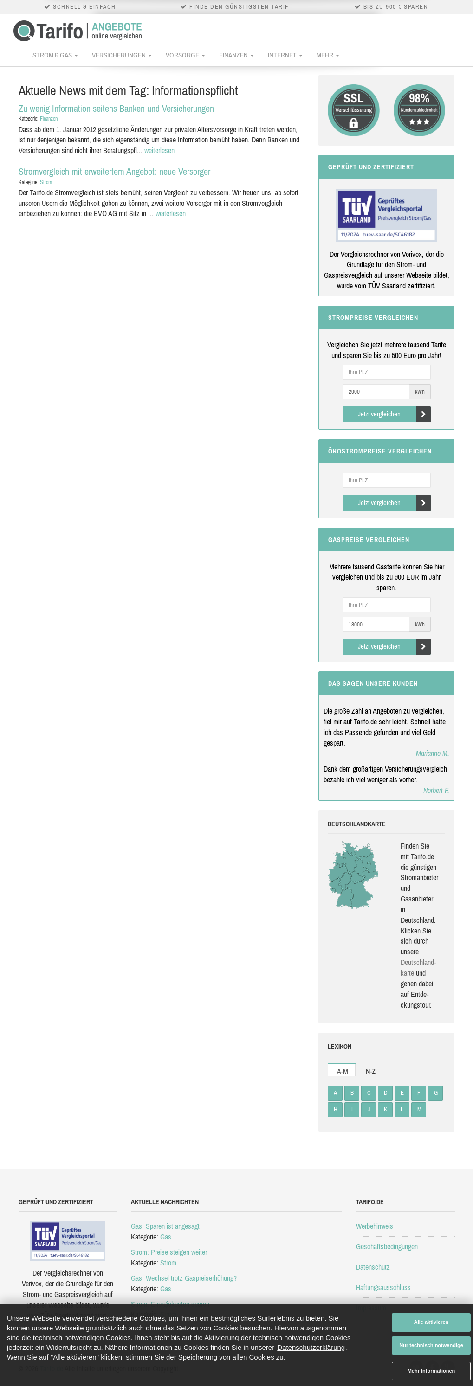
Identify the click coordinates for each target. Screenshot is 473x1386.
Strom (46, 182)
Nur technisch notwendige (431, 1345)
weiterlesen (159, 150)
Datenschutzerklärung (311, 1347)
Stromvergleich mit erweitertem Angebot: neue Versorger (114, 171)
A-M (342, 1071)
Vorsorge (185, 55)
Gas (165, 1237)
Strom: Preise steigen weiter (169, 1252)
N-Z (371, 1071)
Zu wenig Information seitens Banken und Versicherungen (116, 108)
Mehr (328, 55)
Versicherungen (122, 55)
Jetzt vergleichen (394, 414)
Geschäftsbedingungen (387, 1246)
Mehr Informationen (431, 1370)
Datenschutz (373, 1267)
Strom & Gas (55, 55)
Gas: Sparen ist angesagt (165, 1226)
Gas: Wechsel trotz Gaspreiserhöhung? (184, 1278)
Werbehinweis (374, 1226)
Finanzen (236, 55)
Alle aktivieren (431, 1322)
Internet (285, 55)
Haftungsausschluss (383, 1287)
